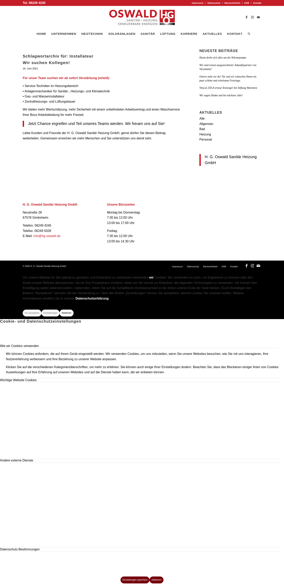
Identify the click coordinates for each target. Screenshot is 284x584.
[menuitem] (198, 3)
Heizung (205, 134)
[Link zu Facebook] (246, 17)
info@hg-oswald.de (46, 236)
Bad (202, 129)
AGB (246, 3)
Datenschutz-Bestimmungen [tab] (20, 549)
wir (151, 277)
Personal (205, 139)
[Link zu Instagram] (252, 17)
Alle (202, 118)
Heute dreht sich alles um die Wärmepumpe (222, 57)
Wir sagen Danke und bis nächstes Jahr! (221, 95)
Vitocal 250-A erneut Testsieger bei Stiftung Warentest (228, 87)
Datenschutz (213, 3)
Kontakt (257, 3)
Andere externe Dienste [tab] (16, 460)
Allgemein (206, 124)
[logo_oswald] (141, 17)
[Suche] (247, 34)
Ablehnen (67, 313)
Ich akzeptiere (32, 313)
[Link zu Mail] (258, 17)
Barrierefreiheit (232, 3)
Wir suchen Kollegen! (46, 62)
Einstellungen (50, 313)
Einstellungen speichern (135, 579)
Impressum (198, 3)
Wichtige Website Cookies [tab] (18, 380)
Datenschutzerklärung (92, 298)
